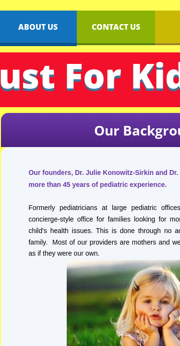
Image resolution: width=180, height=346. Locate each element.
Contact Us (116, 27)
